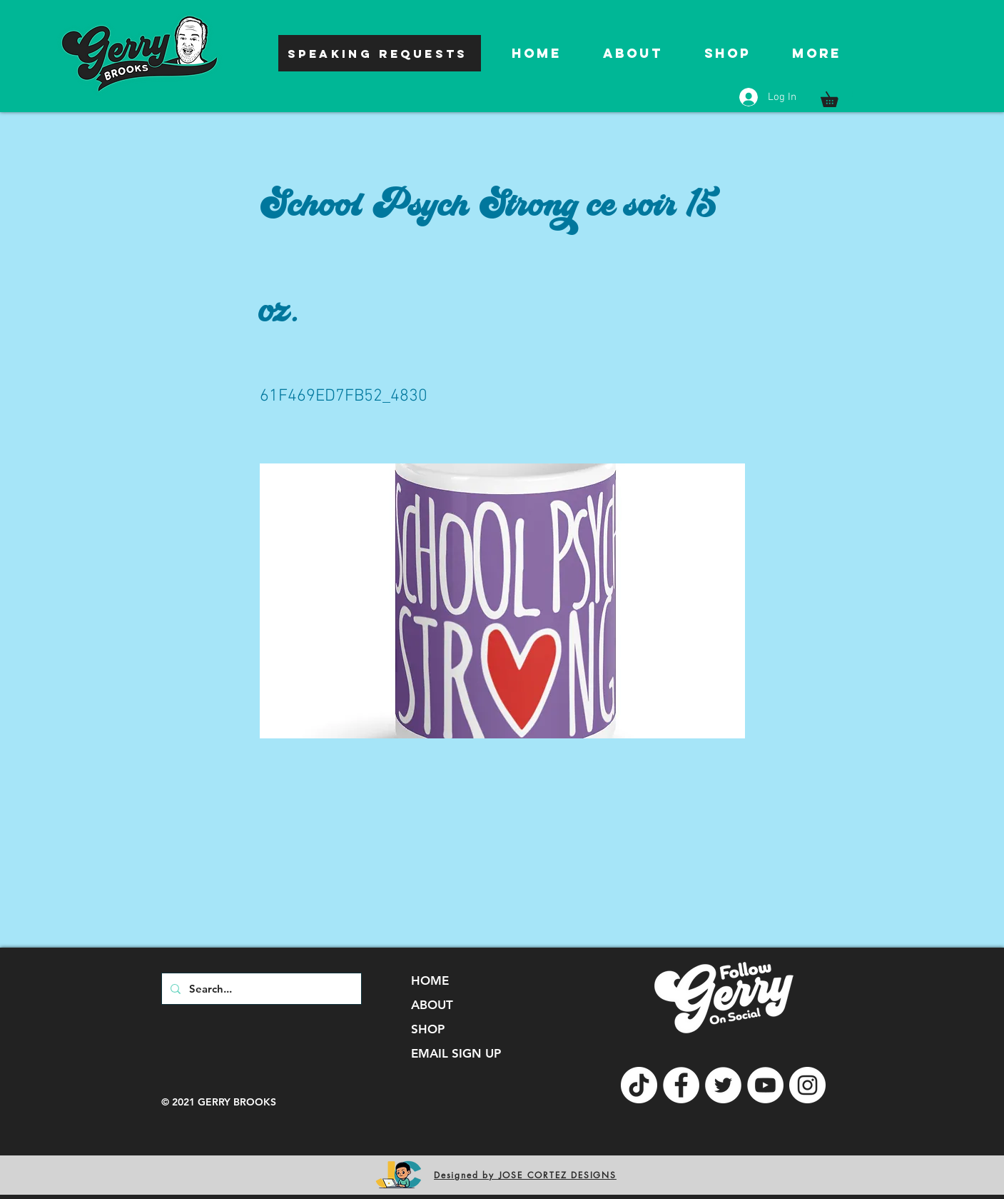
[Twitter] (723, 1085)
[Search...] (260, 988)
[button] (837, 96)
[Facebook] (681, 1085)
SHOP (428, 1029)
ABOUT (432, 1005)
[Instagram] (807, 1085)
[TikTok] (639, 1085)
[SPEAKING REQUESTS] (379, 53)
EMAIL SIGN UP (456, 1053)
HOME (430, 980)
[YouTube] (765, 1085)
